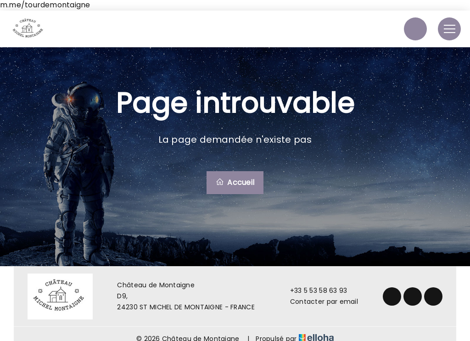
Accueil (235, 182)
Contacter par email (319, 301)
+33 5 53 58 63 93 (313, 290)
